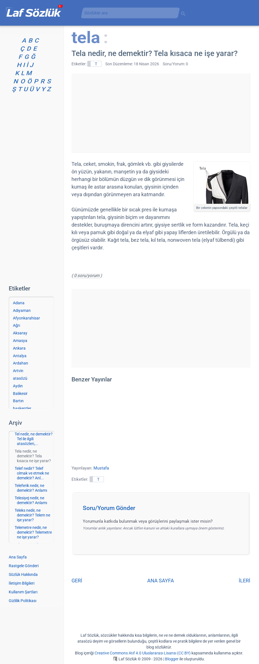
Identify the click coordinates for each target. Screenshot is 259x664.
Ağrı (16, 325)
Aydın (18, 386)
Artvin (18, 370)
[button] (163, 509)
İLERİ (244, 580)
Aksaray (20, 333)
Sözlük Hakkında (23, 574)
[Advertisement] (161, 112)
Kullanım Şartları (23, 592)
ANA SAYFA (160, 580)
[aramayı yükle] (128, 13)
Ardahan (20, 363)
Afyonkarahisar (26, 318)
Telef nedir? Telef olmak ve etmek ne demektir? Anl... (32, 473)
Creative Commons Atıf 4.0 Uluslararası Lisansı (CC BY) (143, 653)
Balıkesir (20, 393)
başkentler (22, 408)
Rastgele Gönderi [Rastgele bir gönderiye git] (24, 566)
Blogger (171, 659)
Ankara (19, 348)
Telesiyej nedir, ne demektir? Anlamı (31, 500)
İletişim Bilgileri (21, 583)
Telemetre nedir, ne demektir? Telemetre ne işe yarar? (33, 532)
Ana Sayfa (18, 557)
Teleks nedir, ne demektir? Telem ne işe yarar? (32, 515)
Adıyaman (22, 310)
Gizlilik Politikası (22, 600)
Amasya (20, 340)
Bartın (18, 401)
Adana (18, 303)
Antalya (19, 356)
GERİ (77, 580)
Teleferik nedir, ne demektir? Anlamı (31, 488)
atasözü (20, 378)
